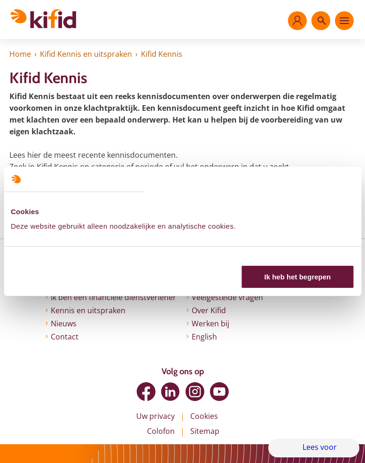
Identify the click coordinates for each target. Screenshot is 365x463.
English (204, 337)
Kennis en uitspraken (88, 310)
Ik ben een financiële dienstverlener (113, 297)
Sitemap (204, 431)
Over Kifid (209, 310)
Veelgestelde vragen (227, 297)
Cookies (204, 416)
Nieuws (64, 323)
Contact (64, 337)
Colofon (161, 431)
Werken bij (210, 323)
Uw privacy (155, 416)
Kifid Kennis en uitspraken (86, 54)
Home (20, 54)
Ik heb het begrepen (297, 277)
